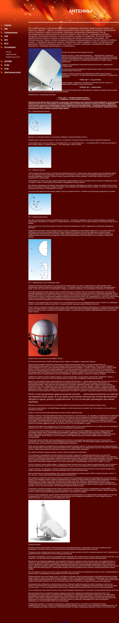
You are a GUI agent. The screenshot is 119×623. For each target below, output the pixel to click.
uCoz (65, 621)
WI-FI (6, 43)
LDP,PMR (8, 61)
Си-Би (6, 65)
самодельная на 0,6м (13, 57)
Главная (7, 25)
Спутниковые (10, 47)
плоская (8, 52)
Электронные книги (12, 72)
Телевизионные (11, 32)
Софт (6, 69)
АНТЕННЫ (80, 11)
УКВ (6, 29)
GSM (6, 36)
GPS (6, 40)
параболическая (11, 54)
